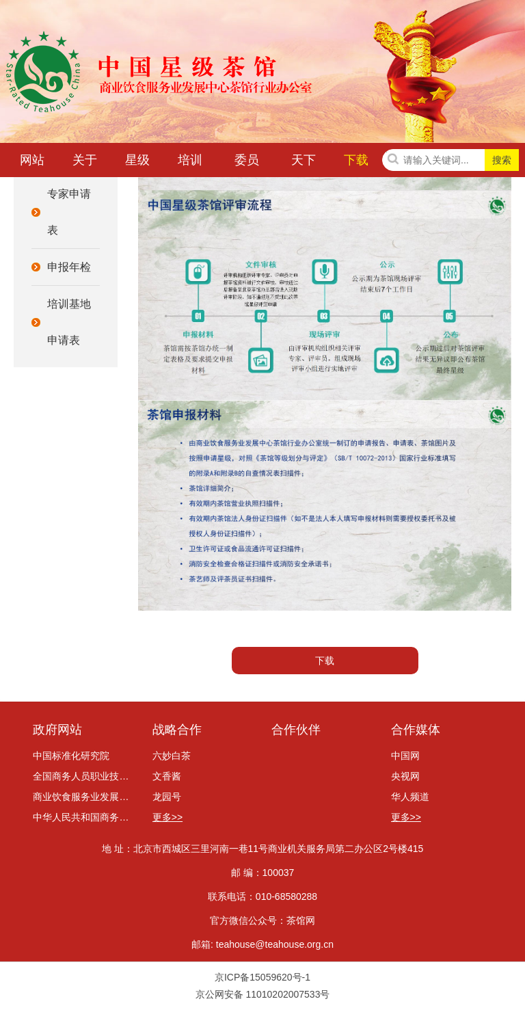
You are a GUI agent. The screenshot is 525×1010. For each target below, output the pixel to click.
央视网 (405, 776)
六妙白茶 (171, 755)
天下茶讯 (303, 162)
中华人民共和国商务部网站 (83, 817)
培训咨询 (190, 162)
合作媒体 (415, 729)
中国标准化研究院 (71, 755)
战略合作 (177, 729)
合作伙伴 (296, 729)
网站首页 (32, 162)
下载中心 (356, 162)
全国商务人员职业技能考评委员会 (83, 776)
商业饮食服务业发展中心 (83, 796)
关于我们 (84, 162)
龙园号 (166, 796)
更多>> (167, 817)
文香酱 (166, 776)
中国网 (405, 755)
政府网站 (57, 729)
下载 (324, 660)
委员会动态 (246, 162)
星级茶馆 (137, 162)
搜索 (501, 160)
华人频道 (410, 796)
